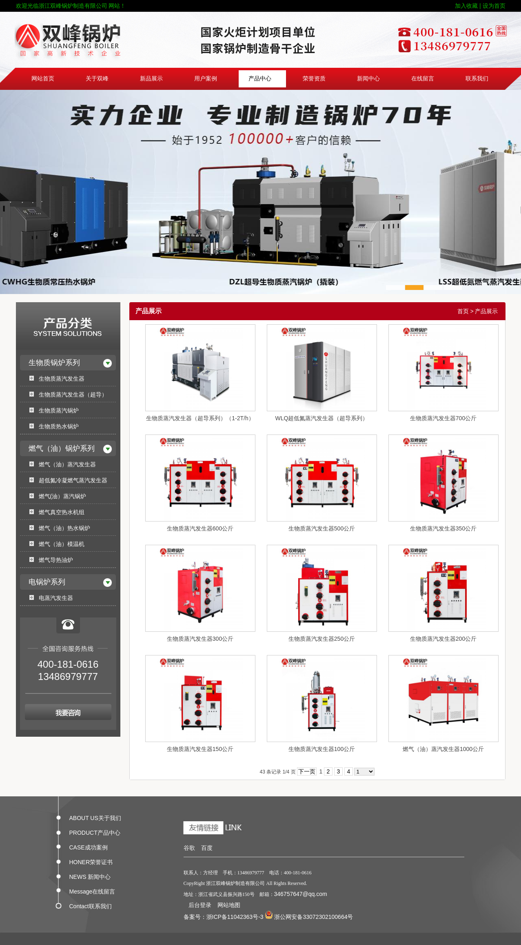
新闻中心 (368, 79)
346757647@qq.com (300, 894)
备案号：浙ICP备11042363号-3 (224, 917)
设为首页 (494, 5)
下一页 (306, 771)
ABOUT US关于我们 (95, 816)
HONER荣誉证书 (91, 860)
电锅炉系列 (47, 582)
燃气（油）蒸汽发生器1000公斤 (443, 749)
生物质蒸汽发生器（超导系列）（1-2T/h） (200, 418)
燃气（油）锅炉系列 (62, 448)
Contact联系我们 (90, 904)
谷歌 (189, 848)
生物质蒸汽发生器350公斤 (443, 528)
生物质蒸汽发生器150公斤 (200, 749)
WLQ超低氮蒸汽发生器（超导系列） (321, 418)
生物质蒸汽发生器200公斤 (443, 638)
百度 (207, 848)
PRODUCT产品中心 (94, 831)
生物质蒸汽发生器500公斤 (321, 528)
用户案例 (205, 79)
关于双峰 (97, 79)
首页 (463, 311)
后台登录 (199, 905)
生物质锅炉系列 (54, 363)
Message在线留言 (92, 890)
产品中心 (259, 79)
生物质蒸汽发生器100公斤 (321, 749)
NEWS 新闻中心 (90, 875)
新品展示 (151, 79)
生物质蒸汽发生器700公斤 (443, 418)
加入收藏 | (468, 5)
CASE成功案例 (88, 845)
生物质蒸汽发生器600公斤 (200, 528)
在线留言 (422, 79)
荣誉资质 (314, 79)
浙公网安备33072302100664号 (309, 917)
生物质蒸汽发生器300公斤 (200, 638)
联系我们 (477, 79)
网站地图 (228, 905)
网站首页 (42, 79)
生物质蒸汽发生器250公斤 (321, 638)
